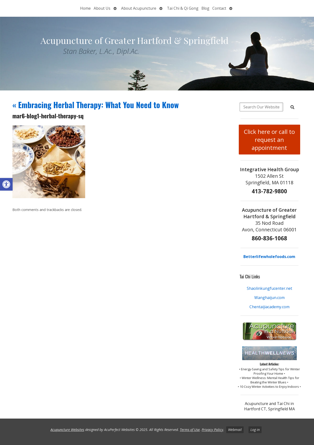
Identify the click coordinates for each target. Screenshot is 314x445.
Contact (219, 8)
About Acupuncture (138, 8)
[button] (6, 184)
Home (85, 8)
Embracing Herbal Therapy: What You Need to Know (95, 104)
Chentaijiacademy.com (269, 306)
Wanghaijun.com (269, 297)
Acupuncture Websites (67, 429)
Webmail (235, 429)
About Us (102, 8)
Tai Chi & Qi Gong (182, 8)
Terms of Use (190, 429)
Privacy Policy (212, 429)
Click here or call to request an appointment (269, 140)
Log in (255, 429)
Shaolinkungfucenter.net (269, 288)
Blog (205, 8)
